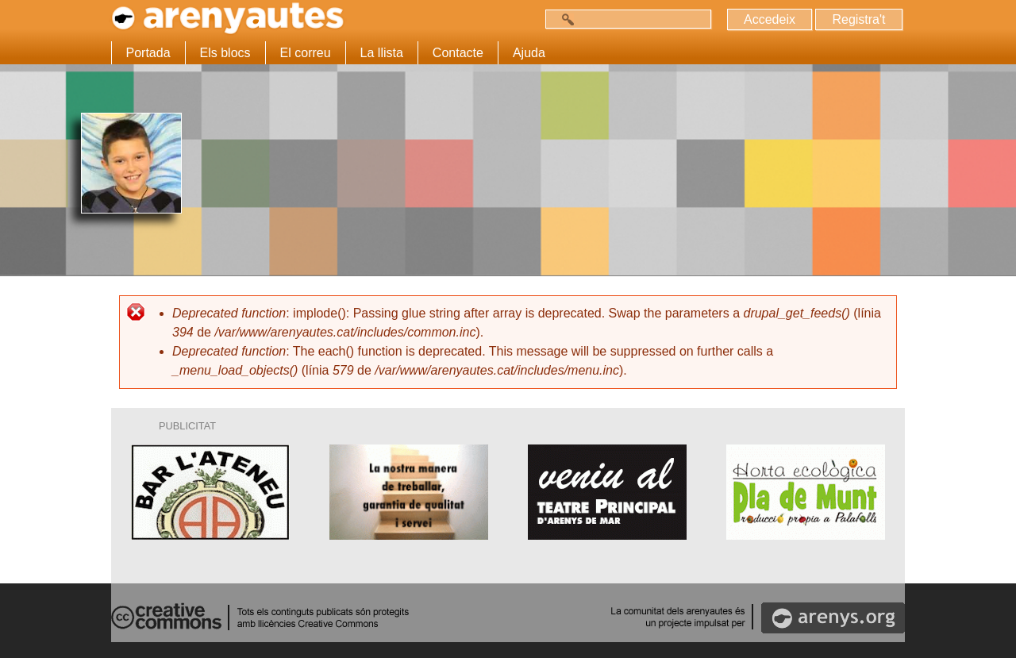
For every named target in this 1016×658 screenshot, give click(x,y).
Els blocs (225, 53)
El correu (305, 53)
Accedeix (769, 19)
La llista (381, 53)
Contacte (458, 53)
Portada (148, 53)
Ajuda (529, 53)
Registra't (858, 19)
